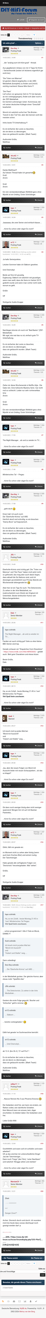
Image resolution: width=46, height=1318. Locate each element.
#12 (41, 686)
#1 (42, 58)
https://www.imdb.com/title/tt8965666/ (20, 652)
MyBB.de (23, 1308)
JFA (12, 555)
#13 (41, 726)
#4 (42, 252)
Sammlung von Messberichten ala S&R (7, 1232)
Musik (27, 28)
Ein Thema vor (36, 1258)
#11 (41, 623)
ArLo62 (13, 156)
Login (20, 20)
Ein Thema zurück (11, 1258)
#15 (41, 802)
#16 (41, 842)
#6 (42, 380)
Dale (12, 613)
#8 (42, 469)
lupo (12, 208)
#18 (41, 1094)
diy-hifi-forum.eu (10, 28)
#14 (41, 763)
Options (39, 43)
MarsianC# (15, 1182)
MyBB (39, 1308)
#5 (42, 325)
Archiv (21, 28)
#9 (42, 504)
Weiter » (28, 35)
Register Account (36, 20)
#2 (42, 165)
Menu (6, 3)
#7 (42, 435)
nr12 (12, 242)
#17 (41, 905)
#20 (41, 1191)
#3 (42, 217)
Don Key (14, 48)
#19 (41, 1143)
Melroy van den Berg (27, 1312)
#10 (41, 564)
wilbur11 (14, 1084)
